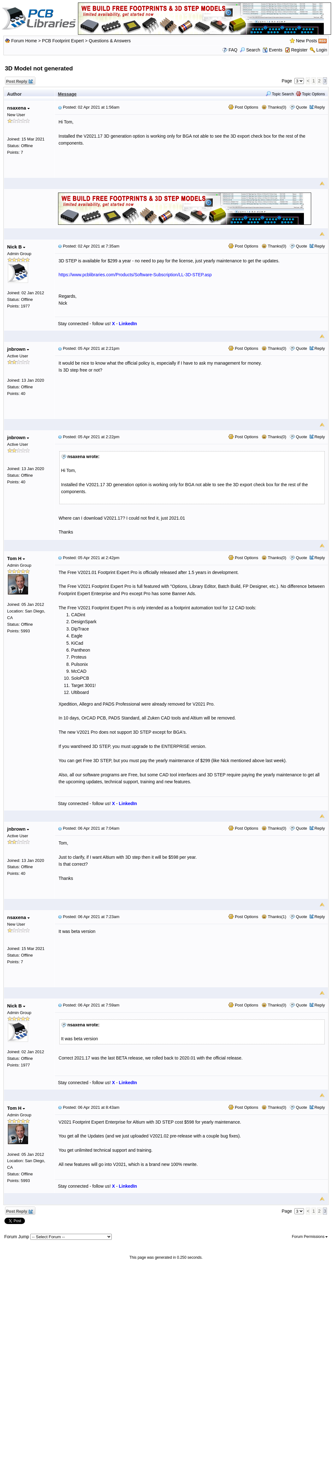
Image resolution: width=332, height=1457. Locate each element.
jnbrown (18, 349)
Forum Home (24, 40)
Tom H (16, 558)
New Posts (306, 40)
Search (250, 49)
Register (299, 49)
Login (321, 49)
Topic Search (280, 94)
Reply (319, 107)
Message (67, 94)
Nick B (16, 246)
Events (272, 49)
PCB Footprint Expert (63, 40)
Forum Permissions (310, 1236)
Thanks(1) (274, 916)
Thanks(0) (274, 107)
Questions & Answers (110, 40)
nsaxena (18, 107)
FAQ (232, 49)
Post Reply (19, 81)
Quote (301, 107)
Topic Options (310, 94)
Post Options (243, 107)
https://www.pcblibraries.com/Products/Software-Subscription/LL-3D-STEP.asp (135, 274)
